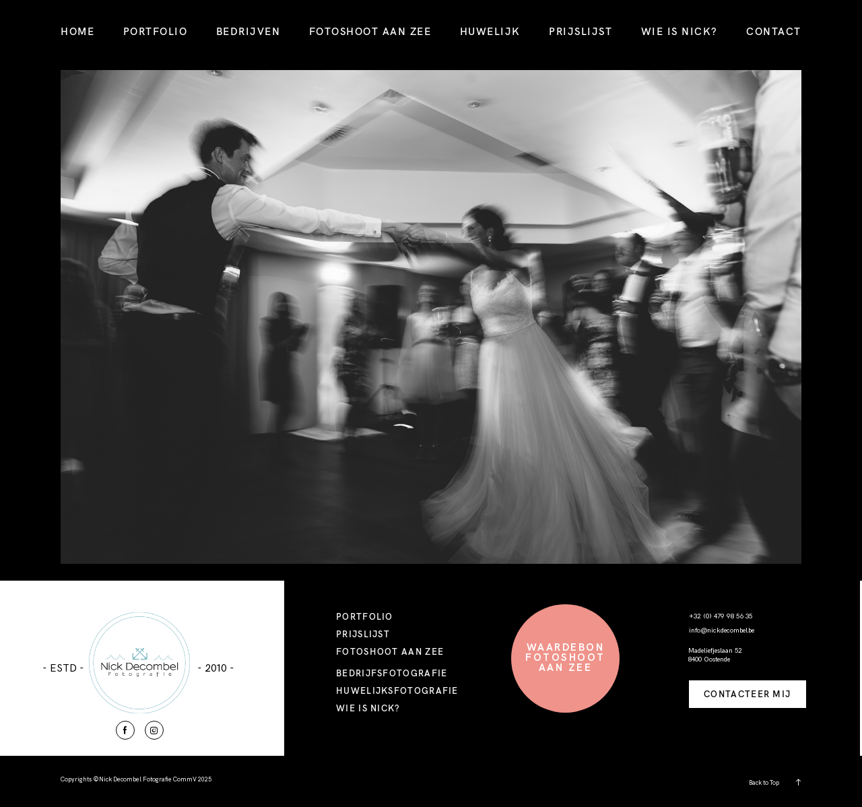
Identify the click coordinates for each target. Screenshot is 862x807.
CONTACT (773, 31)
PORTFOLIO (155, 31)
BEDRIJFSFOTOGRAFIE (391, 673)
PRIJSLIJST (580, 31)
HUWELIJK (490, 31)
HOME (77, 31)
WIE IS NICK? (679, 31)
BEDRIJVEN (248, 31)
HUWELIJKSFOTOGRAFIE (397, 690)
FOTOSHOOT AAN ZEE (370, 31)
